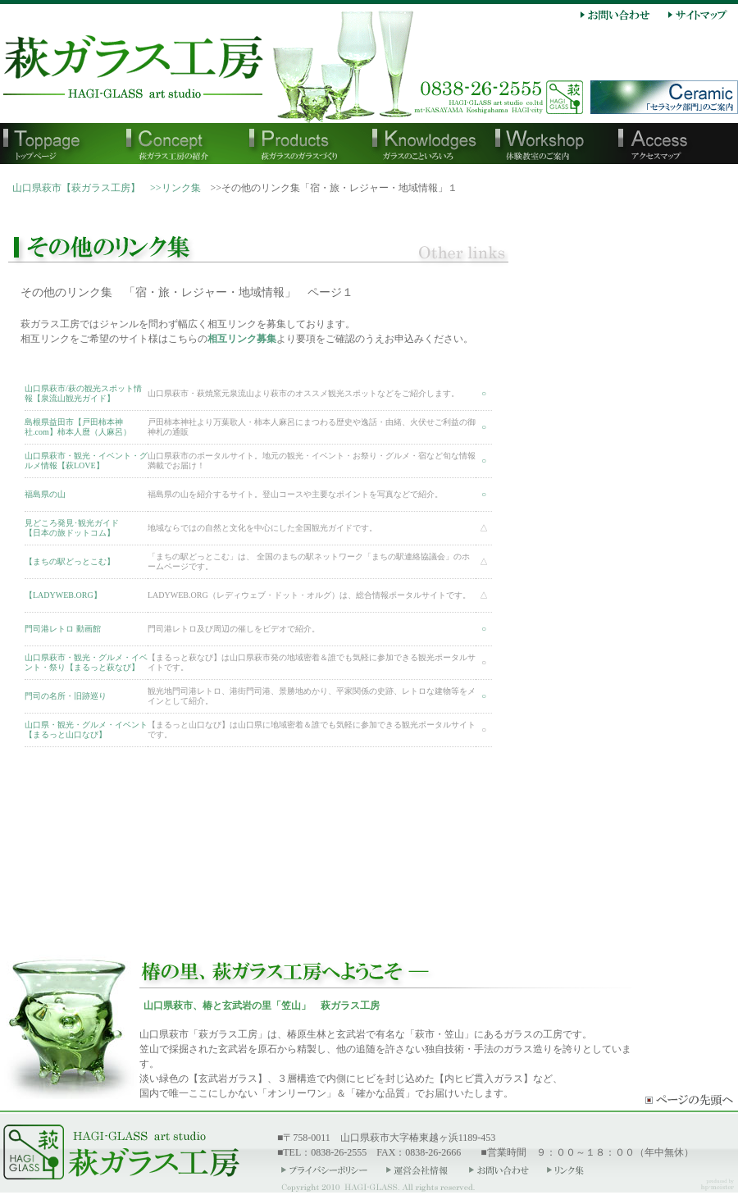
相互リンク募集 (241, 338)
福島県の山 (45, 494)
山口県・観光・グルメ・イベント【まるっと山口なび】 (86, 729)
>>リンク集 (175, 188)
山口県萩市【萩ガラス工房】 (76, 188)
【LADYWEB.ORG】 (63, 595)
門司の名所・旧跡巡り (66, 695)
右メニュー (635, 558)
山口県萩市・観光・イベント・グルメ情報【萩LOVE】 (86, 460)
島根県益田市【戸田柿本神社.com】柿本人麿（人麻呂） (78, 426)
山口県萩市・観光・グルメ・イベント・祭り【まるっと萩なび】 (86, 662)
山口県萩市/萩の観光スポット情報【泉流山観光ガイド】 (83, 393)
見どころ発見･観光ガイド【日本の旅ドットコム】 (72, 527)
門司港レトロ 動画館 (63, 628)
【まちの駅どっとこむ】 (70, 561)
